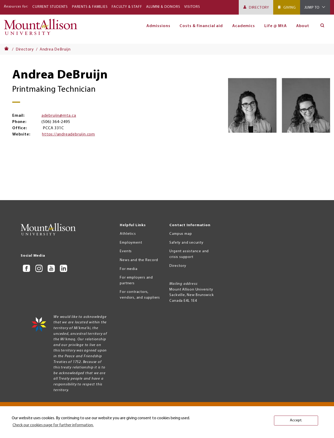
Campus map (180, 234)
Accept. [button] (296, 420)
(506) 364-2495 (55, 122)
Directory (259, 8)
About (302, 26)
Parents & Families (90, 7)
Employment (131, 243)
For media (128, 269)
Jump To (312, 8)
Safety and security (186, 243)
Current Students (50, 7)
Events (126, 251)
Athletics (128, 234)
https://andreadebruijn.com (68, 134)
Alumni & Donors (163, 7)
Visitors (192, 7)
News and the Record (139, 260)
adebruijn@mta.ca (58, 116)
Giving (289, 8)
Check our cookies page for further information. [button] (53, 425)
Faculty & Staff (127, 7)
